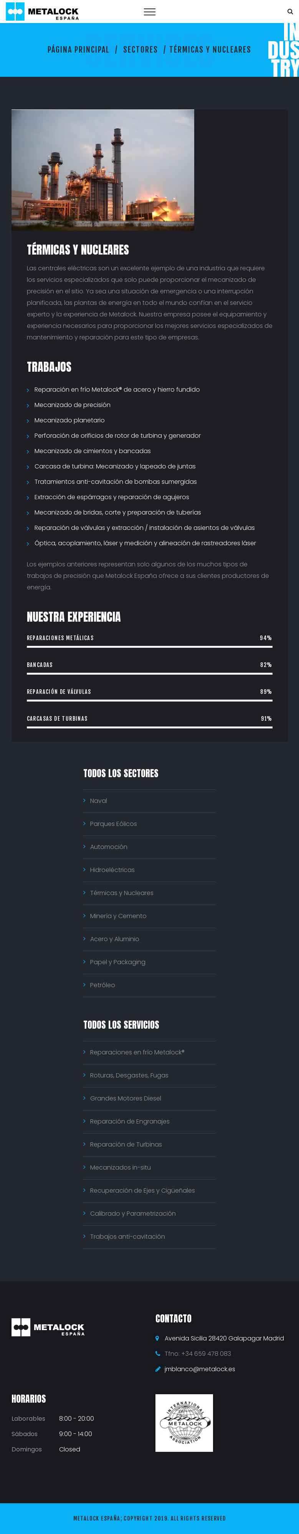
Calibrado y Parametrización (133, 1213)
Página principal (79, 50)
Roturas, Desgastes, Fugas (129, 1075)
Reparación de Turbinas (126, 1144)
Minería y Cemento (118, 916)
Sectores (140, 50)
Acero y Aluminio (114, 939)
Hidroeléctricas (112, 869)
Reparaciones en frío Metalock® (137, 1052)
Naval (98, 800)
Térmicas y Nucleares (122, 893)
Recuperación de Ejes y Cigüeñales (142, 1190)
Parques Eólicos (113, 823)
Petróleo (102, 985)
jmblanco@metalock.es (200, 1369)
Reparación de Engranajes (130, 1121)
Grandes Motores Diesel (125, 1098)
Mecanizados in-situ (120, 1167)
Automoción (108, 846)
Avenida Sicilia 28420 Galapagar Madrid (224, 1338)
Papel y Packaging (117, 962)
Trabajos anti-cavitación (127, 1236)
